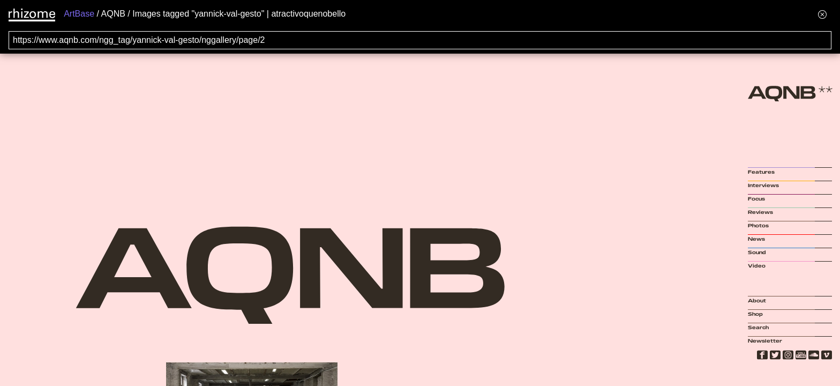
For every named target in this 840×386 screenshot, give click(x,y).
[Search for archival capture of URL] (420, 40)
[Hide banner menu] (822, 14)
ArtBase (79, 13)
